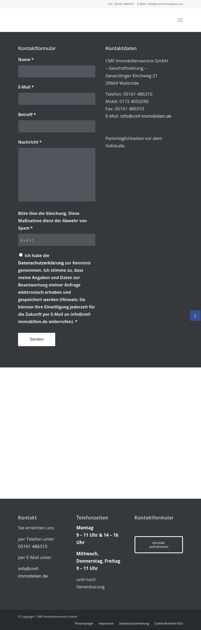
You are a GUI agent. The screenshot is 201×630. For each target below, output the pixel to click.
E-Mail (26, 87)
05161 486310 (124, 4)
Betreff (27, 114)
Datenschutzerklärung (41, 263)
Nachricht (30, 142)
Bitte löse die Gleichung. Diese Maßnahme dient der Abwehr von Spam (52, 220)
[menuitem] (180, 20)
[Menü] (180, 20)
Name (26, 59)
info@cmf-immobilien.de (165, 4)
